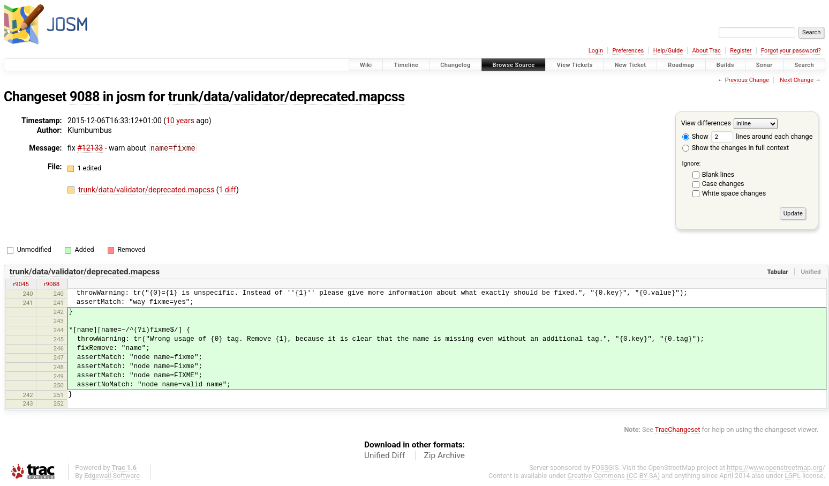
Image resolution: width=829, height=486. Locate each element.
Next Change (796, 80)
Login (596, 50)
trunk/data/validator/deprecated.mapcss (286, 96)
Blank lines (718, 174)
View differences (706, 123)
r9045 (20, 284)
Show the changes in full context (735, 148)
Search (804, 65)
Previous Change (747, 80)
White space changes (734, 193)
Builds (725, 65)
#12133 (90, 148)
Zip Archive (444, 455)
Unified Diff (384, 455)
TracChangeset (677, 429)
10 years (180, 120)
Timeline (406, 65)
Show (695, 136)
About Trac (706, 50)
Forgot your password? (791, 50)
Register (740, 50)
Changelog (455, 65)
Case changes (723, 184)
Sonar (764, 65)
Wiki (366, 65)
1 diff (227, 189)
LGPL (793, 476)
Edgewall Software (112, 476)
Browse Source (514, 65)
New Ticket (630, 65)
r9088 (51, 284)
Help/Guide (668, 50)
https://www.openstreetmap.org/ (776, 467)
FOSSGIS (605, 467)
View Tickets (574, 65)
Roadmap (681, 65)
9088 (85, 96)
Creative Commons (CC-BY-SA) (614, 476)
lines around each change (761, 136)
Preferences (628, 50)
